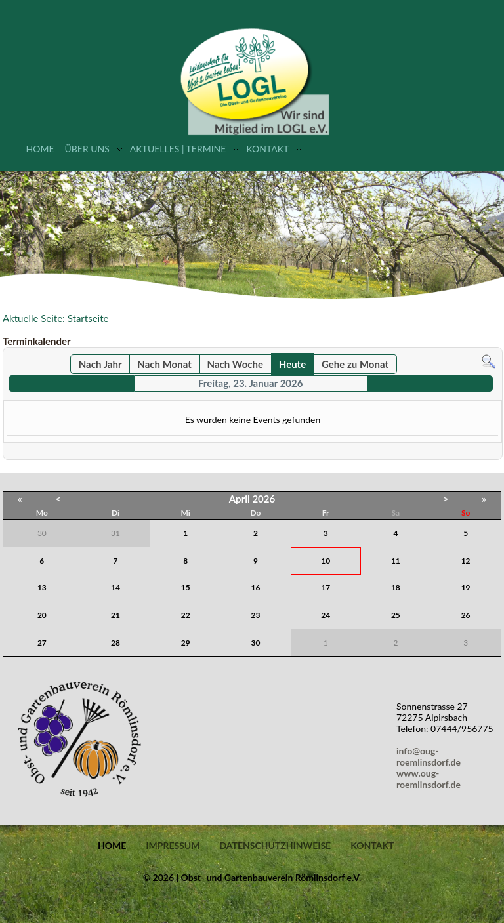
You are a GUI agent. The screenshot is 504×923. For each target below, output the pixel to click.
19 (466, 587)
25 (395, 615)
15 (185, 587)
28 (115, 642)
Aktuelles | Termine (178, 148)
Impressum (173, 845)
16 (256, 587)
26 (466, 615)
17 (325, 587)
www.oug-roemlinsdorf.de (430, 779)
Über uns (86, 148)
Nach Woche (235, 364)
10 (325, 560)
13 (42, 587)
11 (395, 560)
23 (256, 615)
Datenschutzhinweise (275, 845)
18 (395, 587)
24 (325, 615)
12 (466, 560)
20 (42, 615)
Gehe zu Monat (355, 364)
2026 (263, 498)
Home (40, 148)
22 (185, 615)
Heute (292, 364)
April (239, 498)
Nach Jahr (100, 364)
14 (115, 587)
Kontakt (267, 148)
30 (256, 642)
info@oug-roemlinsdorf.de (430, 756)
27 (42, 642)
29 (185, 642)
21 (115, 615)
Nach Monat (164, 364)
